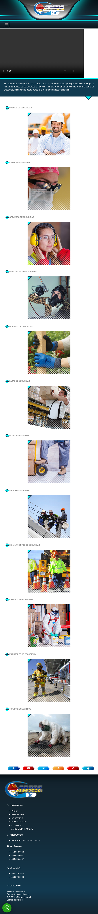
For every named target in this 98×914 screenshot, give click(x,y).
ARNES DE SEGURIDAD (17, 490)
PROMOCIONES (19, 822)
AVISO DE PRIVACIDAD (22, 829)
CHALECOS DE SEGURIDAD (19, 600)
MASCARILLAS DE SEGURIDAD (21, 272)
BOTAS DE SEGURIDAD (17, 436)
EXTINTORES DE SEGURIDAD (20, 654)
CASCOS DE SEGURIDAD (18, 108)
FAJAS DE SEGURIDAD (17, 381)
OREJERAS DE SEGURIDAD (19, 217)
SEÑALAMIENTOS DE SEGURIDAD (22, 545)
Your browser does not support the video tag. (49, 53)
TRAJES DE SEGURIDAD (18, 709)
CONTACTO (17, 825)
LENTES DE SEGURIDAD (18, 162)
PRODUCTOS (17, 814)
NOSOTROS (17, 818)
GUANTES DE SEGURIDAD (19, 326)
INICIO (14, 811)
